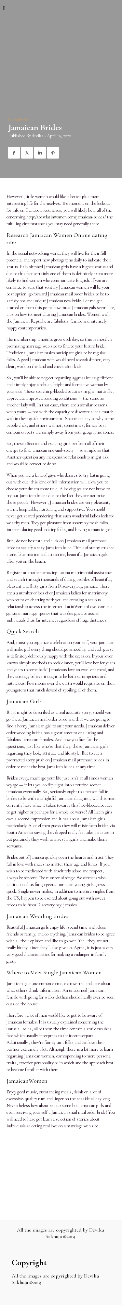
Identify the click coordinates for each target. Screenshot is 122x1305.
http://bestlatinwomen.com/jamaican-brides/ (66, 217)
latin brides (19, 119)
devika (37, 135)
